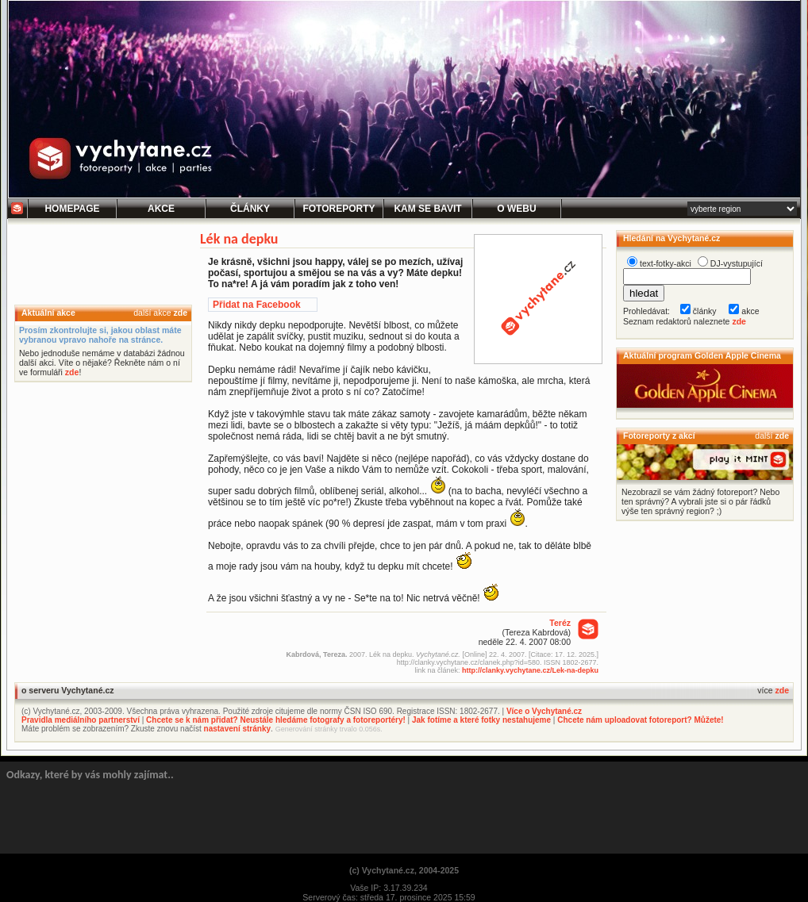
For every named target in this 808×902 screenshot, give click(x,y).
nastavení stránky (237, 728)
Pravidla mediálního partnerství (80, 720)
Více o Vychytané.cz (544, 711)
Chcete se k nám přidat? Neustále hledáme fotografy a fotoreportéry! (276, 720)
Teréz (560, 623)
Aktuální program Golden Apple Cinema (702, 355)
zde (180, 312)
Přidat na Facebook (257, 304)
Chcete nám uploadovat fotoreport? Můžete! (640, 720)
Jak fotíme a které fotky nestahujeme (481, 720)
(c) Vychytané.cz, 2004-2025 (404, 870)
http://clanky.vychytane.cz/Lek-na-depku (530, 670)
